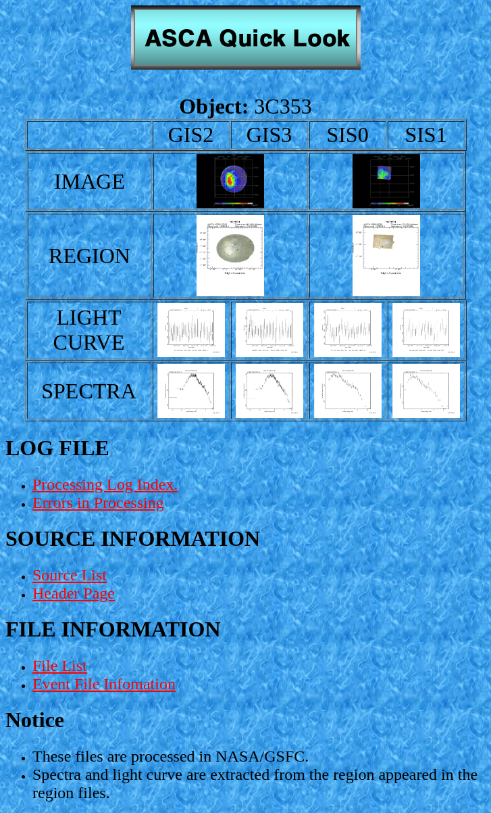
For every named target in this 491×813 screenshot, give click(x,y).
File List (59, 665)
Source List (69, 575)
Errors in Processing (98, 502)
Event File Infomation (104, 684)
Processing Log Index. (105, 484)
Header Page (73, 593)
